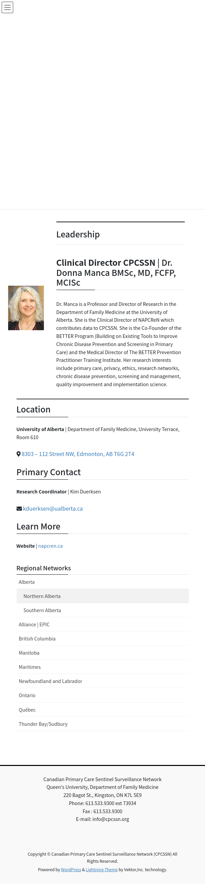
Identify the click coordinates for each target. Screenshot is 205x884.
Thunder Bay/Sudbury (43, 723)
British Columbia (37, 638)
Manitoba (29, 652)
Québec (27, 709)
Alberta (27, 581)
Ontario (27, 695)
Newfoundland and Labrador (50, 681)
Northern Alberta (42, 596)
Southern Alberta (42, 610)
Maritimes (30, 666)
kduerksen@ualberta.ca (53, 508)
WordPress (71, 869)
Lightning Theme (102, 869)
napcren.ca (50, 545)
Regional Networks (44, 567)
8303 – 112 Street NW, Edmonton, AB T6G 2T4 (78, 454)
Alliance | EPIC (34, 624)
